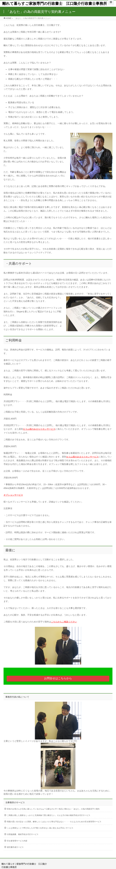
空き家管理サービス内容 (17, 841)
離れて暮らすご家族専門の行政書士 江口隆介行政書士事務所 (54, 3)
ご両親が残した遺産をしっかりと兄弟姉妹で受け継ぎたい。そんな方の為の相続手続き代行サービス (48, 815)
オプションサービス (13, 495)
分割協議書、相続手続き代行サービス (22, 834)
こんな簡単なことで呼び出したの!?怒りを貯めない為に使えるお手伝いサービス (40, 828)
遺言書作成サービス (15, 847)
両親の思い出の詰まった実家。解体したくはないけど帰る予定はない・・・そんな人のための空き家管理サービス (54, 822)
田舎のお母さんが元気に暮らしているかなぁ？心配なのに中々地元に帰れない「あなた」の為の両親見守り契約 (53, 809)
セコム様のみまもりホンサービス (39, 429)
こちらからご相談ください (64, 621)
